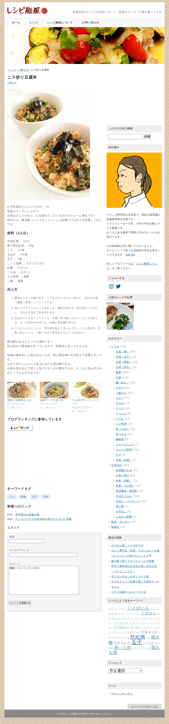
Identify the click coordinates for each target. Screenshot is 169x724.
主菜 (118, 377)
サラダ (120, 403)
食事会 (115, 527)
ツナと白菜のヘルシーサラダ (128, 591)
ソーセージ (121, 622)
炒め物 (137, 636)
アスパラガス (133, 613)
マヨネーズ (133, 632)
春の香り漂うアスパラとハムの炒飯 (132, 560)
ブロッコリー (143, 627)
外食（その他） (125, 485)
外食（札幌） (124, 480)
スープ (120, 408)
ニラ (12, 497)
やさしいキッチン (122, 693)
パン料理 (121, 423)
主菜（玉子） (124, 356)
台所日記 (116, 465)
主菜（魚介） (124, 367)
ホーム (16, 22)
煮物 (117, 642)
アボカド (148, 613)
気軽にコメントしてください (44, 583)
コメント (14, 563)
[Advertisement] (34, 458)
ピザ (118, 454)
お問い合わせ (90, 22)
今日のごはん (124, 496)
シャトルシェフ (125, 444)
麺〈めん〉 (122, 382)
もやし (122, 613)
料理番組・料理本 (126, 490)
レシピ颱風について (60, 22)
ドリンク (121, 413)
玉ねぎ (125, 642)
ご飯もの (11, 82)
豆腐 (45, 497)
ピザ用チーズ (123, 627)
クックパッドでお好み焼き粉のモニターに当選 (43, 518)
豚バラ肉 (123, 647)
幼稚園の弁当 (124, 470)
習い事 (120, 506)
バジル (142, 623)
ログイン (107, 713)
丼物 (23, 497)
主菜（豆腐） (124, 459)
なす (153, 608)
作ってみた (122, 429)
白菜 (145, 643)
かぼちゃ (112, 609)
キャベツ (127, 618)
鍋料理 (120, 439)
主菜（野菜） (124, 361)
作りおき (121, 434)
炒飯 (148, 637)
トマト (133, 622)
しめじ (122, 608)
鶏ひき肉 (136, 648)
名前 (12, 536)
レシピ (33, 22)
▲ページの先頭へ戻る (144, 706)
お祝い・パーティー (128, 501)
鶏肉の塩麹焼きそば (19, 400)
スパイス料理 (124, 449)
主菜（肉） (122, 351)
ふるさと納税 (124, 516)
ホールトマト (119, 632)
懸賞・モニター (120, 521)
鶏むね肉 (145, 648)
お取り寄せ (122, 475)
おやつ (120, 387)
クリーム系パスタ (143, 618)
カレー (120, 398)
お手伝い (121, 511)
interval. (130, 254)
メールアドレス (19, 550)
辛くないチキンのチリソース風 (130, 576)
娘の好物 (125, 637)
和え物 (152, 632)
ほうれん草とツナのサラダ (127, 545)
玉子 (34, 497)
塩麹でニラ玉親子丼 (52, 400)
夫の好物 (115, 637)
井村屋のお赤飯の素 (27, 514)
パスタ (120, 418)
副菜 (118, 372)
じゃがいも (138, 608)
